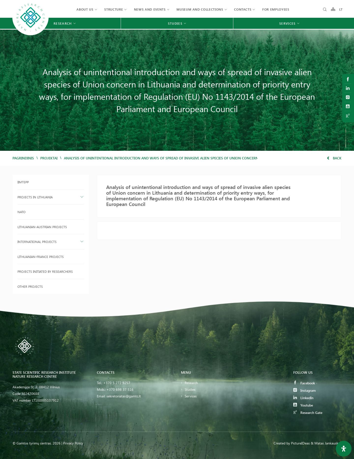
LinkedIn (303, 397)
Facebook (304, 383)
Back (334, 158)
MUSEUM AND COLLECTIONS (200, 9)
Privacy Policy (73, 443)
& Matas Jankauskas (326, 443)
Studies (190, 389)
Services (191, 396)
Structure (113, 9)
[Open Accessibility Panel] (344, 449)
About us (84, 9)
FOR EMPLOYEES (275, 9)
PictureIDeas (300, 443)
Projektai (49, 158)
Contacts (242, 9)
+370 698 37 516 (119, 389)
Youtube (303, 405)
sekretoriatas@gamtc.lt (123, 396)
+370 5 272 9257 (116, 382)
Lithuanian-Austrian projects (42, 227)
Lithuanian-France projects (40, 257)
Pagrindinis (23, 158)
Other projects (30, 286)
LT (341, 9)
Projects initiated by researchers (45, 271)
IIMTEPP (23, 182)
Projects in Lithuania (35, 197)
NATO (21, 212)
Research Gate (307, 412)
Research (191, 382)
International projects (37, 241)
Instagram (304, 390)
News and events (150, 9)
